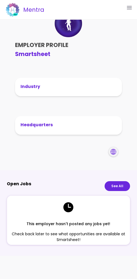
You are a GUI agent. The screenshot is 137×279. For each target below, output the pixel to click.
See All (117, 186)
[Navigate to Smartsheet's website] (113, 152)
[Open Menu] (129, 7)
